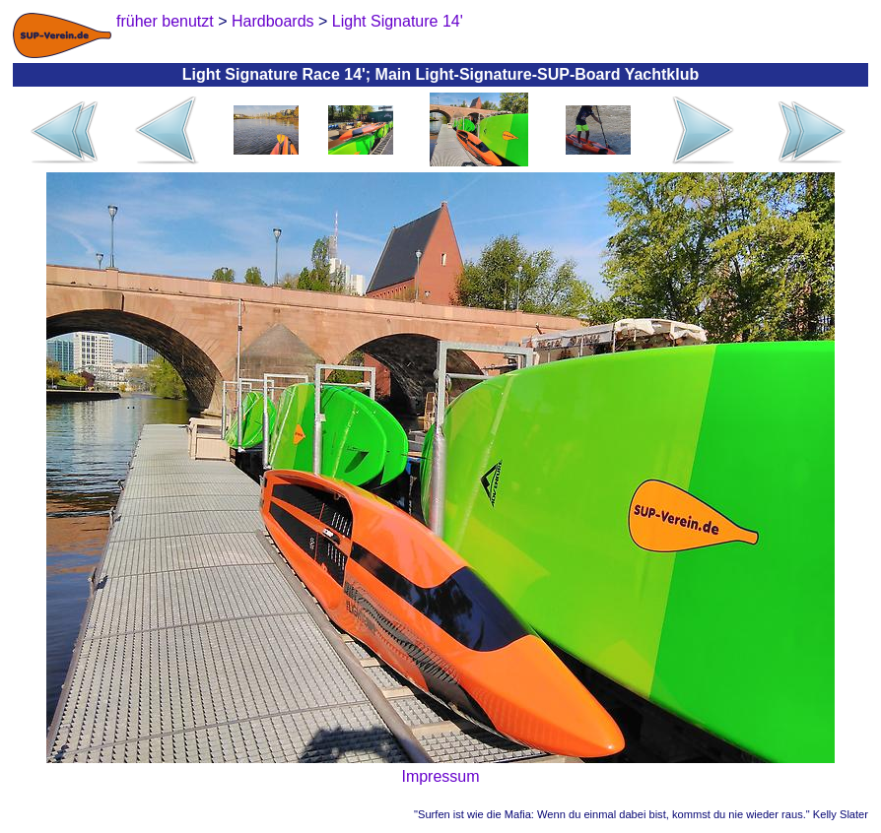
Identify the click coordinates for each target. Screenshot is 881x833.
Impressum (440, 776)
